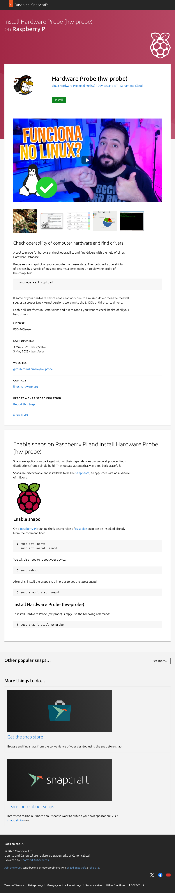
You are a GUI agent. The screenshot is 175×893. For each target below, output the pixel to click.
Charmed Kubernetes (35, 860)
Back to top (14, 843)
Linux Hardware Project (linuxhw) (74, 85)
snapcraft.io (15, 820)
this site (94, 867)
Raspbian (81, 528)
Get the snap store (25, 736)
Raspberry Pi (28, 528)
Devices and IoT (108, 85)
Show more (20, 414)
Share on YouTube (168, 875)
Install (59, 99)
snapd (70, 867)
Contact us (136, 885)
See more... (160, 660)
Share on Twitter (152, 875)
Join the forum (12, 867)
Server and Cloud (131, 85)
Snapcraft (80, 867)
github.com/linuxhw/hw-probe (33, 369)
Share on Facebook (160, 875)
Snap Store (82, 473)
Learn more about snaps (30, 806)
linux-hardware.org (25, 386)
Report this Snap (24, 404)
